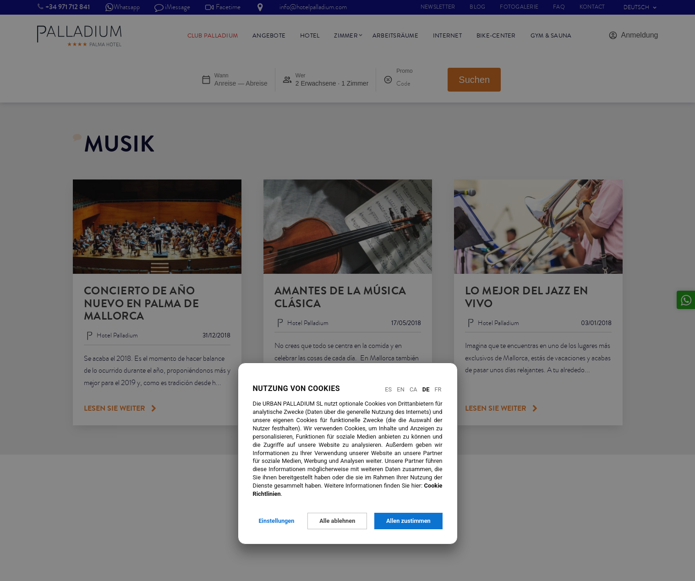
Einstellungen (276, 520)
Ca (413, 389)
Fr (438, 389)
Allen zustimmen (408, 520)
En (400, 389)
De (426, 389)
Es (388, 389)
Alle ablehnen (337, 520)
